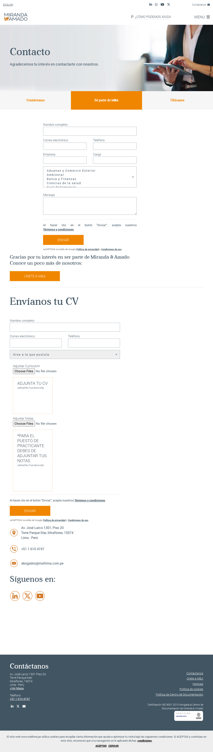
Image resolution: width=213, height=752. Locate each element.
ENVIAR (63, 240)
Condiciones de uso (111, 249)
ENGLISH (8, 4)
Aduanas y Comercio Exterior (89, 171)
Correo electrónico (55, 140)
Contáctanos (201, 4)
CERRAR (113, 746)
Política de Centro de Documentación (179, 694)
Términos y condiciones (58, 229)
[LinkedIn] (15, 596)
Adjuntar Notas (23, 418)
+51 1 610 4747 (32, 549)
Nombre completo (55, 124)
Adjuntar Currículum (26, 366)
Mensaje (49, 195)
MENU (202, 16)
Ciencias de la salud (89, 183)
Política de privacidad (87, 249)
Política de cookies (191, 689)
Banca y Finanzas (89, 179)
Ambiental (89, 175)
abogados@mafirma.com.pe (42, 563)
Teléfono (99, 140)
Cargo (97, 154)
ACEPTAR (101, 746)
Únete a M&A (34, 276)
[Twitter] (27, 596)
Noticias (198, 684)
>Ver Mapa (17, 688)
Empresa (49, 154)
